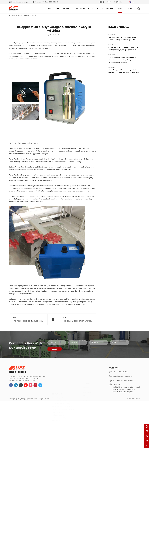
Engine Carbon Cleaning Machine (63, 397)
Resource (110, 8)
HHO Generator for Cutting (61, 391)
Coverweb (136, 401)
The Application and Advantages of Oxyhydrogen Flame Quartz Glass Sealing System (28, 325)
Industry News (30, 15)
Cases (90, 8)
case (84, 387)
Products (67, 8)
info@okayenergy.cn (125, 388)
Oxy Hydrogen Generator (60, 385)
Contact (129, 8)
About (57, 8)
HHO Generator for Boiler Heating (63, 394)
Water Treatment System (60, 405)
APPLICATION (80, 8)
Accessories (56, 408)
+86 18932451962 (122, 384)
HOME (48, 8)
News (120, 8)
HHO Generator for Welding (61, 388)
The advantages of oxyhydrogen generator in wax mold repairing (78, 325)
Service (100, 8)
